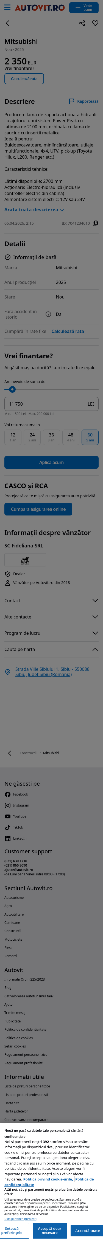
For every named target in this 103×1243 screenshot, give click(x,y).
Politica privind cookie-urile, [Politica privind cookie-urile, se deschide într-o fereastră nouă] (48, 1179)
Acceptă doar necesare (50, 1230)
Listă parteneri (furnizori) (20, 1219)
